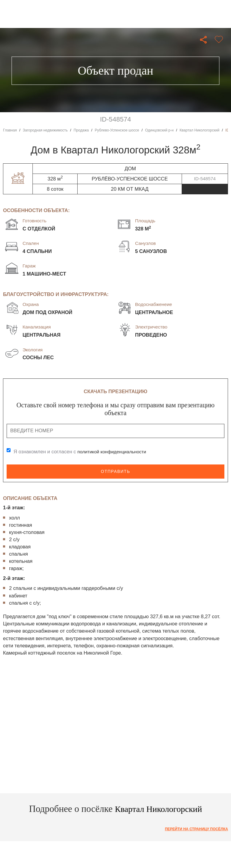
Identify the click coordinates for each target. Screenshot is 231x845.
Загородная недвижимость (48, 130)
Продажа (87, 130)
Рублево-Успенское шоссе (126, 130)
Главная (10, 130)
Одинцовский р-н (172, 130)
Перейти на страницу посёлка (193, 829)
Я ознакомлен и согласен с (83, 452)
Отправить (115, 471)
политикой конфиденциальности (114, 452)
